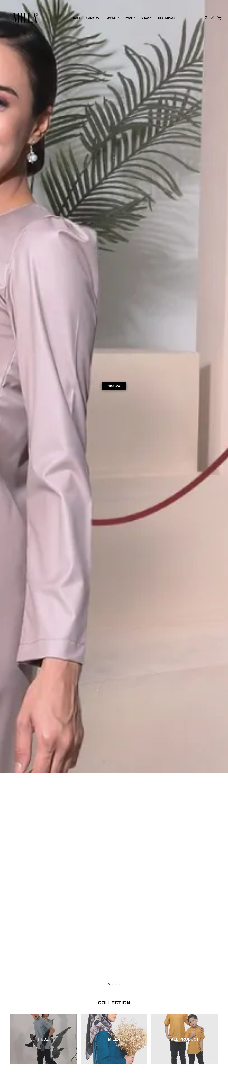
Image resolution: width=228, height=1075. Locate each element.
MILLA (146, 17)
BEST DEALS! (166, 17)
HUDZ (130, 17)
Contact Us (92, 17)
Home (76, 17)
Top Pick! (112, 17)
